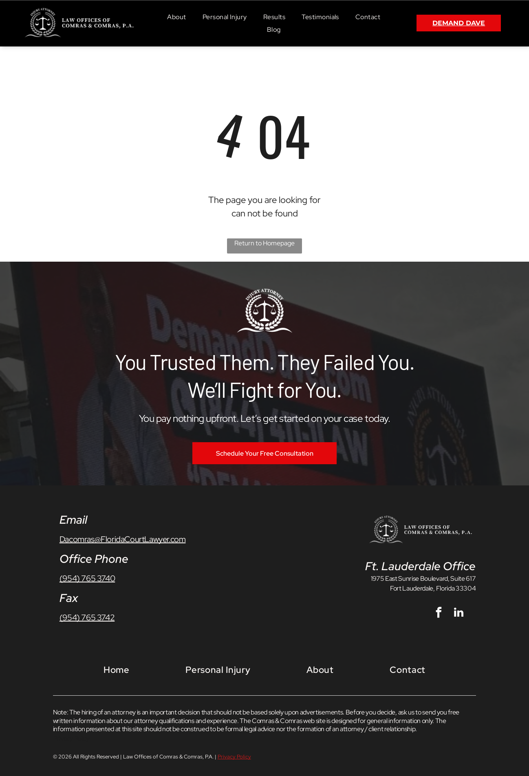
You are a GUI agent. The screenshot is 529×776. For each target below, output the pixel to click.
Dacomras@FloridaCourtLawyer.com (123, 539)
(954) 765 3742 (87, 617)
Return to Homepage (264, 243)
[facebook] (439, 614)
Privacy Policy (71, 738)
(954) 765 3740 (87, 578)
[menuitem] (176, 16)
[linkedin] (459, 614)
